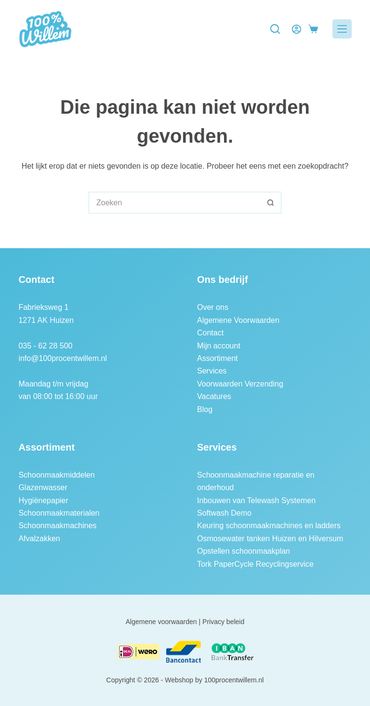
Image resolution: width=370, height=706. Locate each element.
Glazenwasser (42, 487)
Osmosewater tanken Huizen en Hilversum (270, 538)
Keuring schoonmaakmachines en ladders (269, 525)
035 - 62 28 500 (45, 346)
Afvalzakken (39, 538)
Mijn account (218, 346)
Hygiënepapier (43, 500)
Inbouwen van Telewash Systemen (256, 500)
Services (211, 371)
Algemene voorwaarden (161, 622)
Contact (210, 333)
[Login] (296, 29)
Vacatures (214, 396)
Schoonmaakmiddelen (56, 475)
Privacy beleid (223, 622)
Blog (204, 409)
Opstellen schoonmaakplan (243, 551)
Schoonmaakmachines (57, 525)
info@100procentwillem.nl (62, 358)
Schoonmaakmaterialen (58, 513)
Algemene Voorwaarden (238, 320)
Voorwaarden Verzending (240, 384)
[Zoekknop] (270, 202)
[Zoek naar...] (174, 202)
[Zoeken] (275, 29)
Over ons (212, 307)
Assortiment (217, 358)
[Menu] (342, 29)
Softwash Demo (224, 513)
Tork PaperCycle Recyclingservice (255, 564)
